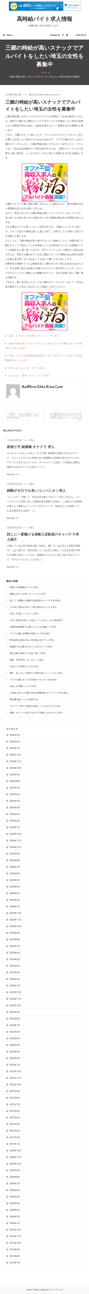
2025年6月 (15, 794)
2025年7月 (15, 788)
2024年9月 (15, 853)
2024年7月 (15, 867)
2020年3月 (15, 1210)
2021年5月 (15, 1117)
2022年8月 (15, 1018)
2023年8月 (15, 939)
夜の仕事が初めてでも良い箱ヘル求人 (28, 653)
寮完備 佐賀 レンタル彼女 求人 (24, 699)
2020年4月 (15, 1203)
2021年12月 (15, 1071)
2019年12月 (15, 1229)
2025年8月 (15, 781)
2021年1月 (15, 1144)
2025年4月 (15, 807)
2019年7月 (15, 1262)
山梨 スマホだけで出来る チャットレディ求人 (34, 335)
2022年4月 (15, 1045)
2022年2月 (15, 1058)
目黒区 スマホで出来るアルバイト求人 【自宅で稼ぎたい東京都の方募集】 (23, 416)
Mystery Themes (55, 1289)
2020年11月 (15, 1157)
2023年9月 (15, 933)
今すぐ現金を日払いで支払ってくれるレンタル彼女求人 (36, 620)
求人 (31, 94)
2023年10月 (15, 926)
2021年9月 (15, 1091)
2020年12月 (15, 1150)
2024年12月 (15, 834)
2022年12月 (15, 992)
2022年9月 (15, 1012)
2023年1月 (15, 985)
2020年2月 (15, 1216)
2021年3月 (15, 1131)
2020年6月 (15, 1190)
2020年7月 (15, 1183)
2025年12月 (15, 755)
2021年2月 (15, 1137)
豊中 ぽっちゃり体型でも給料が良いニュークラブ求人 (36, 673)
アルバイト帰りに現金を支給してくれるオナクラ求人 (35, 706)
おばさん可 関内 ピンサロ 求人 (24, 666)
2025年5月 (15, 801)
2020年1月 (15, 1223)
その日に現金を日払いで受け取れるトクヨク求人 (33, 607)
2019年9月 (15, 1249)
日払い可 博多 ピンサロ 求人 (23, 686)
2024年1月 (15, 906)
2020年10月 (15, 1164)
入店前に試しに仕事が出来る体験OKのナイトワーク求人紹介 (39, 693)
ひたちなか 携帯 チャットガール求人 (29, 375)
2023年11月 (15, 919)
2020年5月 (15, 1197)
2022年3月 (15, 1051)
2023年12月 (15, 913)
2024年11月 (15, 840)
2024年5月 (15, 880)
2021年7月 (15, 1104)
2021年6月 (15, 1111)
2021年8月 (15, 1098)
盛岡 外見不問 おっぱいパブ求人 (27, 660)
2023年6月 (15, 952)
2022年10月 (15, 1005)
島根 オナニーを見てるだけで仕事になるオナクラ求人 (36, 712)
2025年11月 (15, 761)
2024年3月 (15, 893)
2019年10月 (15, 1243)
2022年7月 (15, 1025)
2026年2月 (15, 741)
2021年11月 (15, 1078)
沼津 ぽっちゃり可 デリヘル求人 (27, 368)
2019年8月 (15, 1256)
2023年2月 (15, 979)
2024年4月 (15, 886)
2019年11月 (15, 1236)
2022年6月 (15, 1032)
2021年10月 (15, 1084)
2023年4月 (15, 966)
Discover (12, 484)
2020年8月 (15, 1177)
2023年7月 (15, 946)
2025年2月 (15, 821)
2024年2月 (15, 900)
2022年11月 (15, 999)
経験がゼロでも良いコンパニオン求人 (36, 500)
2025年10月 (15, 768)
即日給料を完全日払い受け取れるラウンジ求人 (32, 640)
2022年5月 (15, 1038)
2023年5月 (15, 959)
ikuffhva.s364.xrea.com (48, 94)
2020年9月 (15, 1170)
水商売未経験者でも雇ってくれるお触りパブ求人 (33, 627)
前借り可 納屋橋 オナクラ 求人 (30, 456)
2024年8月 (15, 860)
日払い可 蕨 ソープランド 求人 (24, 613)
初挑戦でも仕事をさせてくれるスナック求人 (31, 646)
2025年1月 (15, 827)
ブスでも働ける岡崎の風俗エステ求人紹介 (30, 633)
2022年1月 (15, 1065)
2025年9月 (15, 774)
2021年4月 (15, 1124)
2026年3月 (15, 735)
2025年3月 (15, 814)
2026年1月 (15, 748)
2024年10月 (15, 847)
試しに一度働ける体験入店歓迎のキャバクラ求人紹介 (35, 600)
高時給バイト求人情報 (44, 19)
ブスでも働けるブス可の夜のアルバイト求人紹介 (33, 679)
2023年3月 (15, 972)
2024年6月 (15, 873)
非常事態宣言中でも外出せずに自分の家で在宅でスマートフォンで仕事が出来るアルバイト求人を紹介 (66, 417)
